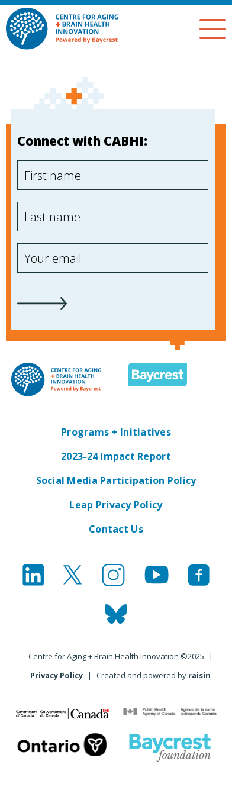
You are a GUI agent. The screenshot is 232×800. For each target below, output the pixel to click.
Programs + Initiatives (116, 431)
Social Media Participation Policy (116, 480)
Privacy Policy (56, 675)
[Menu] (212, 29)
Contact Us (116, 529)
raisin (199, 675)
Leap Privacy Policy (115, 504)
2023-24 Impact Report (116, 456)
